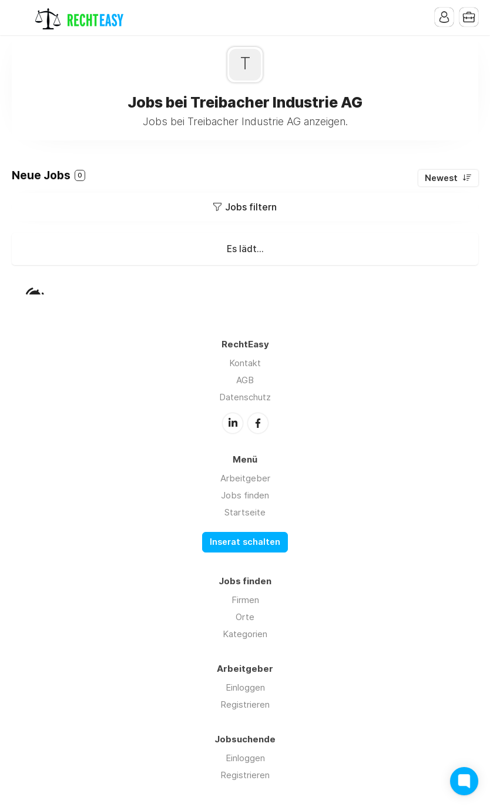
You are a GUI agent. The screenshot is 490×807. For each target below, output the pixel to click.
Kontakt (245, 363)
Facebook (258, 423)
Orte (245, 616)
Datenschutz (245, 397)
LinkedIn (233, 423)
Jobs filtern (251, 207)
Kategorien (245, 633)
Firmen (245, 599)
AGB (245, 380)
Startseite (245, 512)
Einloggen (245, 687)
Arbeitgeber (245, 478)
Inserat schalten (245, 542)
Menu (20, 17)
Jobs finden (245, 495)
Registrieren (245, 704)
